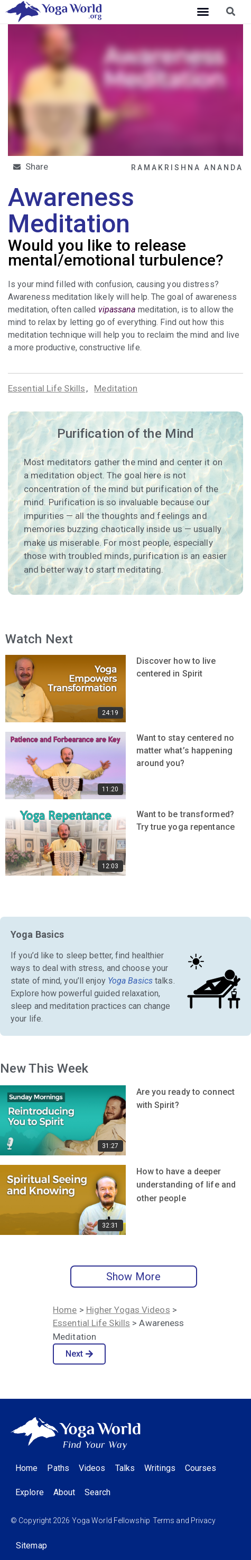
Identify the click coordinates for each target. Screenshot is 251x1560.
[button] (202, 11)
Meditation (115, 388)
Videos (92, 1468)
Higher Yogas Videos (128, 1309)
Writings (159, 1468)
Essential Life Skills (46, 388)
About (64, 1492)
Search (97, 1492)
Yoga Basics (130, 981)
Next (80, 1354)
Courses (201, 1468)
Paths (58, 1468)
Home (65, 1309)
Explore (29, 1492)
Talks (125, 1468)
